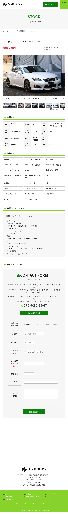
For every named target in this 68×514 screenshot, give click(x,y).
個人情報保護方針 (34, 313)
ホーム (5, 31)
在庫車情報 (30, 496)
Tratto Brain (45, 512)
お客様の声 (9, 501)
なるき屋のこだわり (33, 498)
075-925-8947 (35, 306)
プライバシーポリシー (32, 505)
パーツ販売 (51, 496)
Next (63, 105)
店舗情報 (8, 498)
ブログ (49, 498)
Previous (4, 105)
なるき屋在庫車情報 (19, 31)
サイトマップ (47, 505)
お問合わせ (18, 505)
